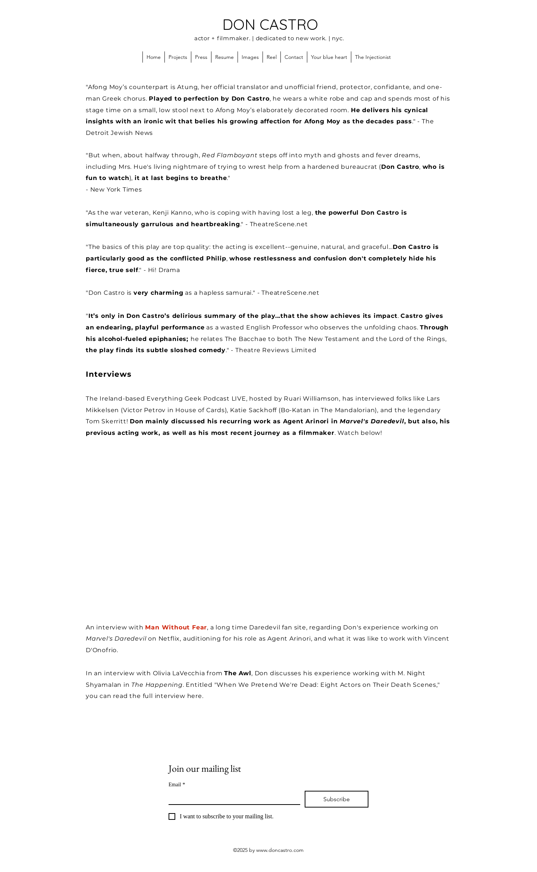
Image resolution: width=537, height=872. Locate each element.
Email (177, 784)
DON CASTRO (270, 24)
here (194, 695)
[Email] (232, 797)
